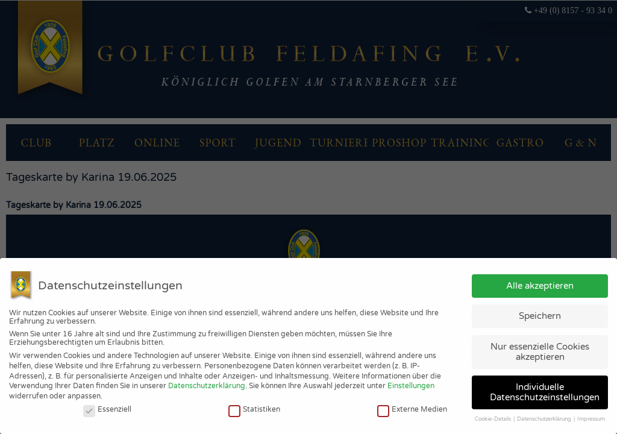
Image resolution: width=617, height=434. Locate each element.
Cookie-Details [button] (493, 419)
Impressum (591, 419)
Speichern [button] (540, 315)
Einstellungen (410, 386)
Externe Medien (412, 409)
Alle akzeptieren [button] (540, 285)
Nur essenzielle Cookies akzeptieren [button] (539, 351)
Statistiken (254, 409)
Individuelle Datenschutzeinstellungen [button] (545, 392)
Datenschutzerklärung (206, 386)
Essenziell (107, 409)
